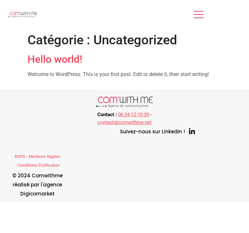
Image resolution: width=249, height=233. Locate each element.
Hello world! (54, 59)
